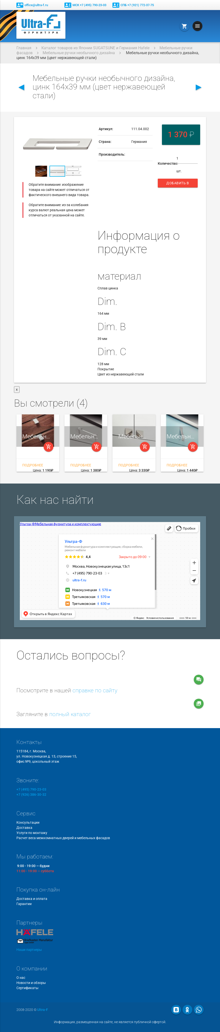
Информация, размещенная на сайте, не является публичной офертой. (110, 1022)
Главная (23, 48)
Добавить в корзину (178, 184)
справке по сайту (95, 690)
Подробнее (32, 465)
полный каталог (70, 714)
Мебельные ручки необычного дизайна (79, 52)
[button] (88, 127)
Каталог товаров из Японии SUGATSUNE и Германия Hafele (95, 48)
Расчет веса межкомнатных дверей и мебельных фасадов (63, 838)
